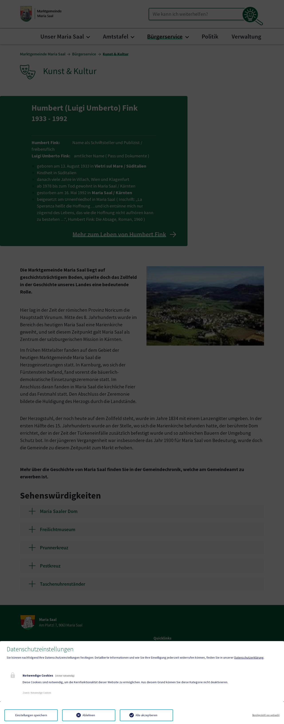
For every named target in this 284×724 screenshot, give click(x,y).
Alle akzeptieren (146, 715)
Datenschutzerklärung (249, 657)
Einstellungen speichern (31, 715)
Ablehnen (89, 715)
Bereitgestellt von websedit (266, 715)
